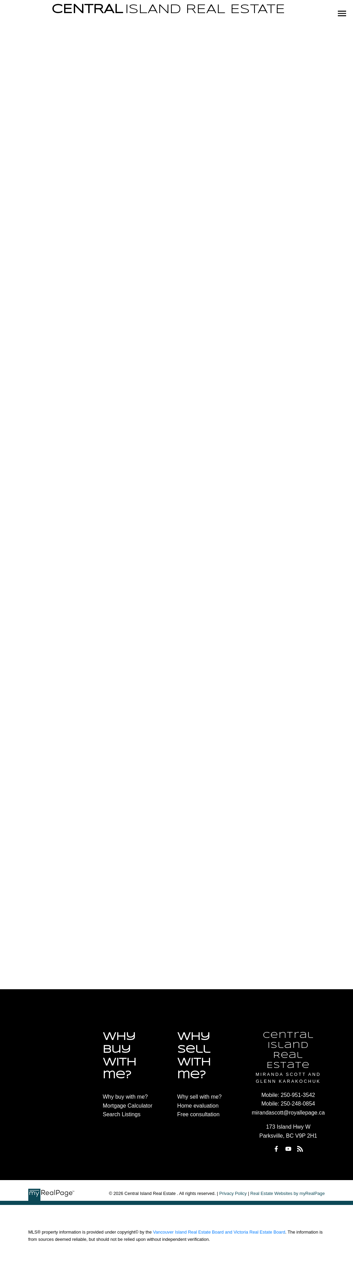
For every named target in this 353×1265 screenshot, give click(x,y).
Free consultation (198, 1114)
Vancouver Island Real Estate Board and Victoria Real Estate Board (219, 1232)
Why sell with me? (199, 1097)
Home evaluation (198, 1106)
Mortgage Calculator (127, 1106)
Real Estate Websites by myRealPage (287, 1193)
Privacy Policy (233, 1193)
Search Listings (121, 1114)
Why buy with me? (125, 1097)
